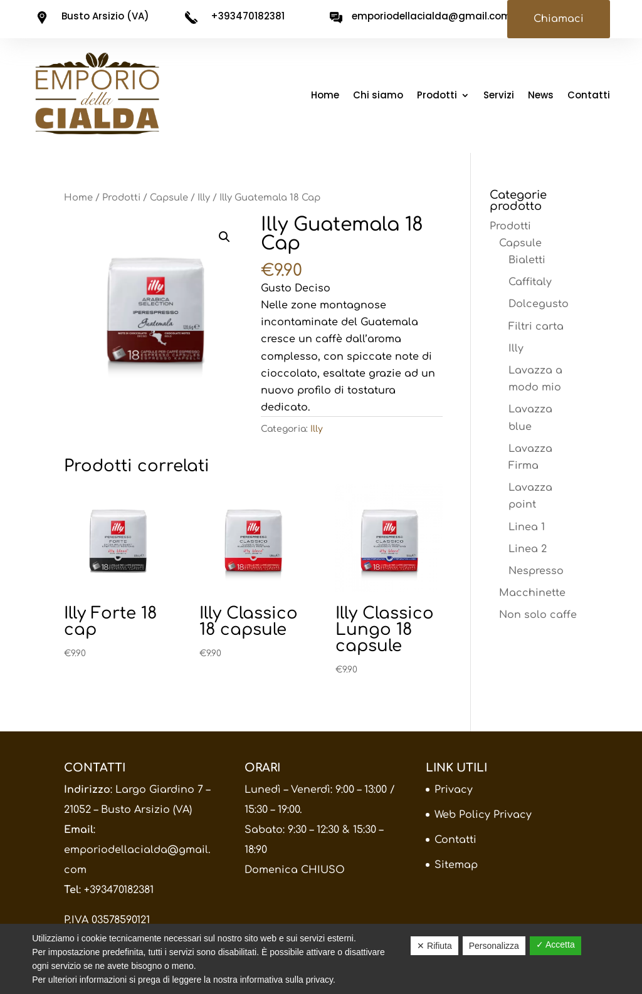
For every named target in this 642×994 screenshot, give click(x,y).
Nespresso (536, 571)
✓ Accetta (555, 944)
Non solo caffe (538, 614)
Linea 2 (527, 549)
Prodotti (437, 96)
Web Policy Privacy (483, 814)
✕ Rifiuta (434, 946)
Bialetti (526, 260)
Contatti (588, 96)
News (541, 96)
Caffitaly (530, 282)
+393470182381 (119, 890)
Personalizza (494, 946)
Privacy (453, 789)
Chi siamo (378, 96)
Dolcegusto (538, 304)
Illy (203, 197)
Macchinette (532, 593)
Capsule (169, 197)
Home (325, 96)
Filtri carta (536, 326)
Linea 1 (526, 527)
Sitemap (456, 865)
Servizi (498, 96)
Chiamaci (559, 18)
